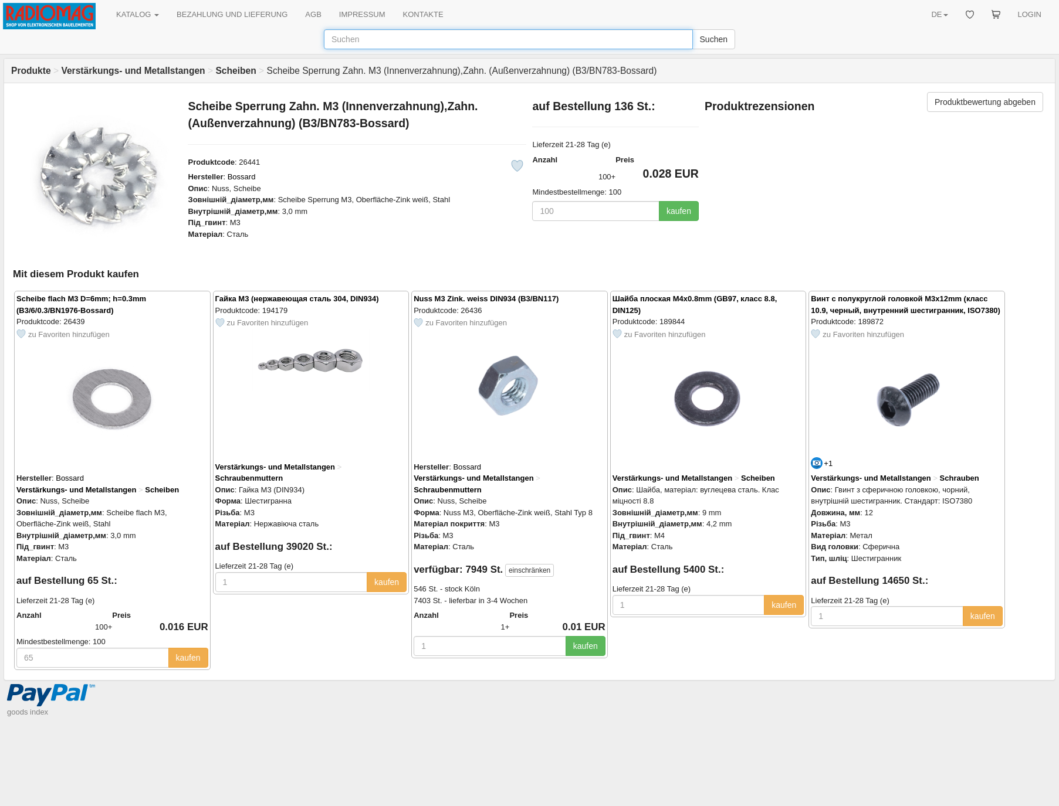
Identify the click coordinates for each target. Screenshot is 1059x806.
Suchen (714, 39)
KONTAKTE (423, 14)
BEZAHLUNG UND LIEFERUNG (232, 14)
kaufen (678, 211)
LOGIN (1029, 14)
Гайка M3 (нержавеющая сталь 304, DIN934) (297, 298)
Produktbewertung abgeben (985, 102)
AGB (313, 14)
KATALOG (137, 14)
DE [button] (939, 14)
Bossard (242, 176)
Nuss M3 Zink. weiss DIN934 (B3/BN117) (486, 298)
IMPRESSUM (362, 14)
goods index (27, 712)
